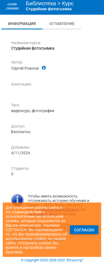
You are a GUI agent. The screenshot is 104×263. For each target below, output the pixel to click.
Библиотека (41, 3)
